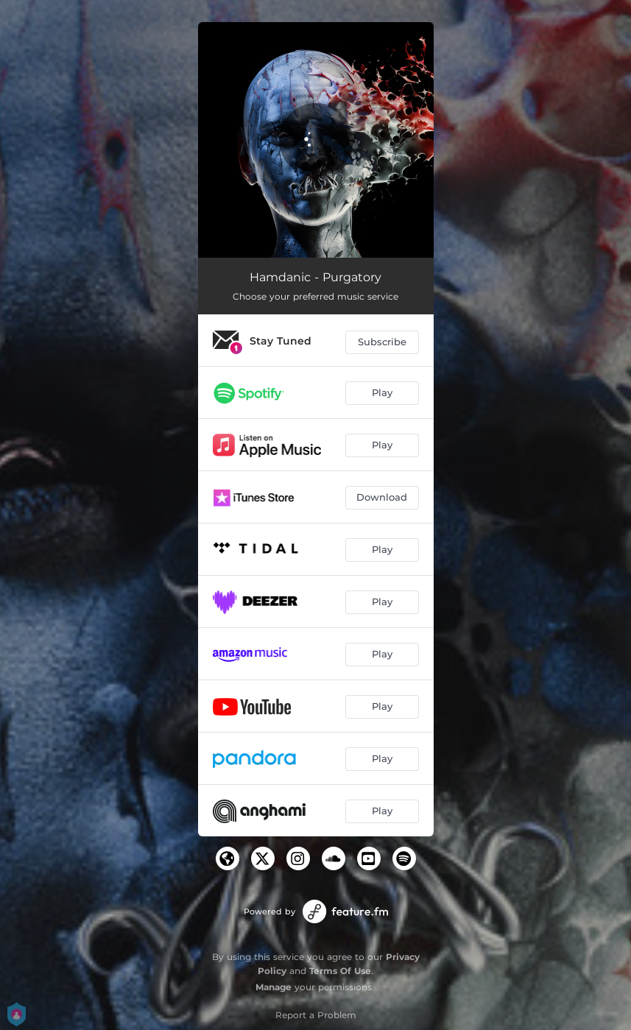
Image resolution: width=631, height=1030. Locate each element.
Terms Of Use (340, 970)
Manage (273, 986)
